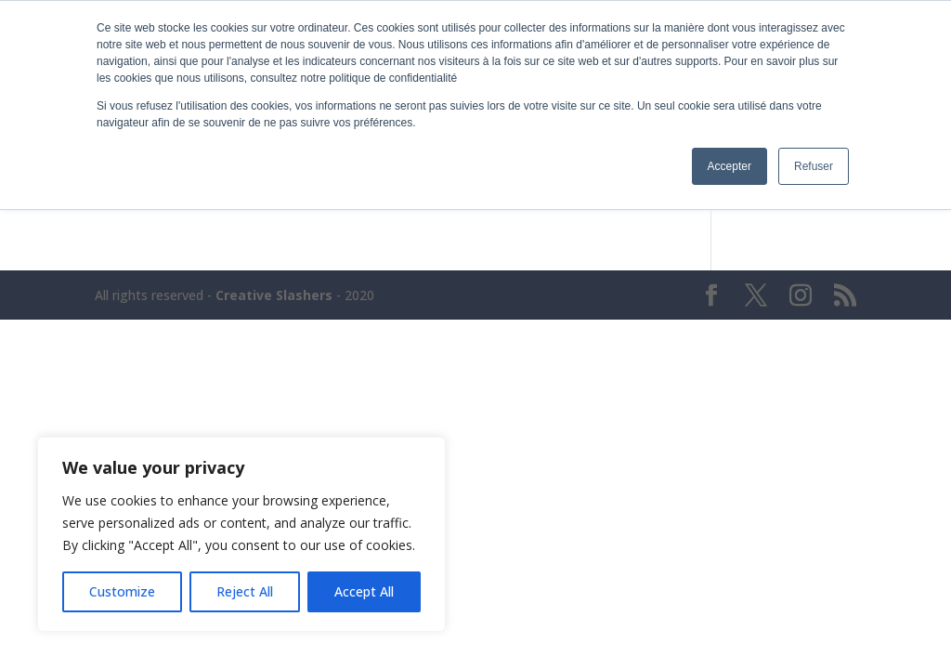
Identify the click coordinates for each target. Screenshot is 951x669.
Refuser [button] (813, 166)
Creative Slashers (273, 295)
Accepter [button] (729, 166)
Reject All (244, 591)
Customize (122, 591)
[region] (241, 534)
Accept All (364, 591)
